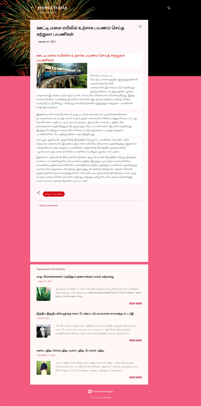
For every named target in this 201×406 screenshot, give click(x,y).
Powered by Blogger (100, 391)
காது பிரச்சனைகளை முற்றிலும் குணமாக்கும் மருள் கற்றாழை (75, 276)
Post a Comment (49, 205)
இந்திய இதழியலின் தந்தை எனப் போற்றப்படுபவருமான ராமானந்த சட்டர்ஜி (85, 313)
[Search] (169, 8)
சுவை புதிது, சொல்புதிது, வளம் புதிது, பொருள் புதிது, (71, 350)
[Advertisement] (161, 67)
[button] (140, 27)
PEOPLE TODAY (52, 7)
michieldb (107, 398)
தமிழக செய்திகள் (53, 194)
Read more (135, 303)
